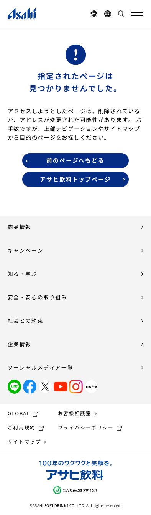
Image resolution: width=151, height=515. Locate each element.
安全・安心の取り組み (37, 297)
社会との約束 (26, 320)
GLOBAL (19, 413)
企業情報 (19, 344)
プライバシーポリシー (86, 427)
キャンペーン (26, 250)
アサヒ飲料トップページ (76, 179)
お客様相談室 (75, 413)
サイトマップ (24, 442)
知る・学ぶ (23, 273)
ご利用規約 (22, 427)
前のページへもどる (75, 160)
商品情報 (19, 227)
